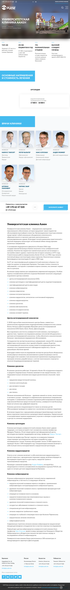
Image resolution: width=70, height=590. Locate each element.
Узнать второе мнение (61, 1)
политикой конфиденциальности (50, 587)
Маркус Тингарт (55, 434)
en (36, 1)
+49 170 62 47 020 (8, 1)
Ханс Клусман (20, 531)
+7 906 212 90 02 (29, 564)
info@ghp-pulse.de (6, 568)
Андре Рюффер (37, 464)
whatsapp (12, 210)
